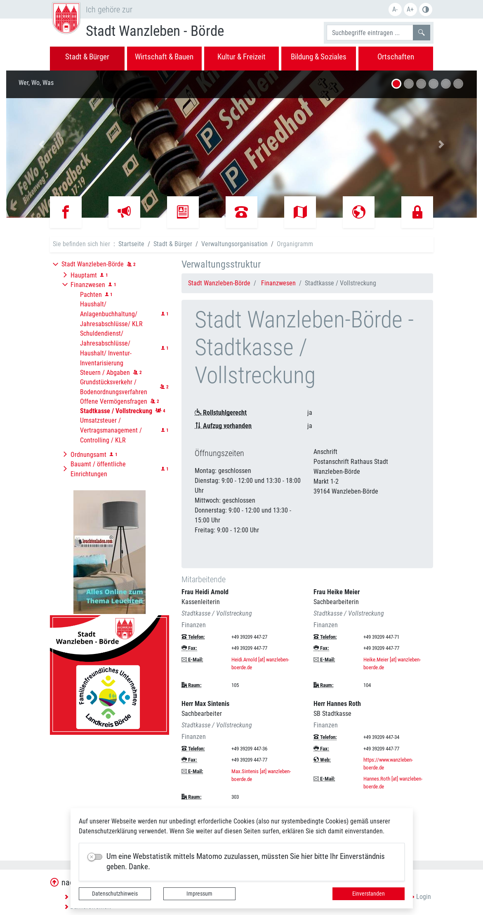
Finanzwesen (278, 283)
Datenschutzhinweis (115, 893)
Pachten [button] (91, 295)
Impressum (199, 893)
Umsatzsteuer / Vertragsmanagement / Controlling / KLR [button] (111, 430)
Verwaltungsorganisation (234, 244)
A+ (410, 9)
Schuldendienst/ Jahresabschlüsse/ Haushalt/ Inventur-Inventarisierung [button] (106, 348)
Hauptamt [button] (84, 275)
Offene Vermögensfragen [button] (113, 401)
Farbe (425, 9)
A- (395, 9)
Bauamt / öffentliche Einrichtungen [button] (98, 469)
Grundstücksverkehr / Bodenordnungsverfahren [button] (113, 387)
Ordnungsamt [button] (88, 455)
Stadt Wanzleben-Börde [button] (92, 264)
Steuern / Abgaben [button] (105, 372)
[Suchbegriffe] (370, 32)
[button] (41, 144)
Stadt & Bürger (172, 244)
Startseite (131, 244)
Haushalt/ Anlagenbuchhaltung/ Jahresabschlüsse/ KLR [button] (111, 314)
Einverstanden (368, 893)
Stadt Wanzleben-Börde (219, 283)
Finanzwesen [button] (88, 285)
